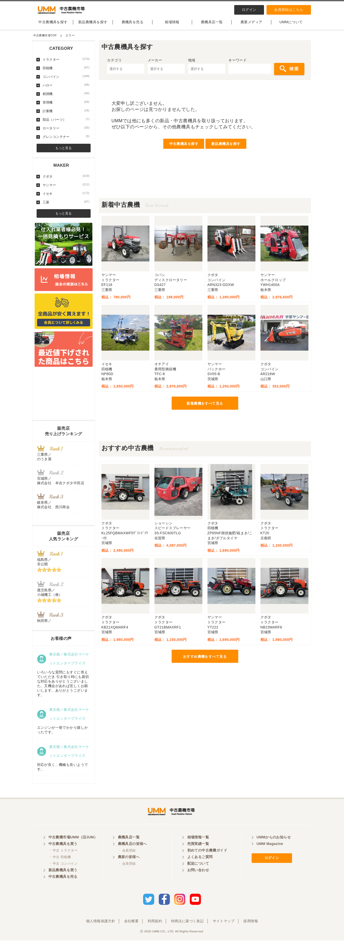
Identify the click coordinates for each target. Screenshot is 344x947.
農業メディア (251, 26)
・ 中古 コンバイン (62, 871)
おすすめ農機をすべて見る (205, 661)
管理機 (66, 106)
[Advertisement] (205, 190)
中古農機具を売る (62, 885)
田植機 (66, 72)
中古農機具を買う (62, 852)
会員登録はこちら (288, 10)
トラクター (66, 63)
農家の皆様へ (129, 865)
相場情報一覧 (198, 845)
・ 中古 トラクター (62, 858)
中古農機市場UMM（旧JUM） (73, 845)
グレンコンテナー (66, 141)
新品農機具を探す (92, 26)
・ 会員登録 (127, 858)
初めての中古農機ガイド (207, 858)
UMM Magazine (270, 852)
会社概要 (131, 928)
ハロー (66, 89)
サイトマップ (224, 928)
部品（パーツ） (66, 124)
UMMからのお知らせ (274, 845)
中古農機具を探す (52, 26)
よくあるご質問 (200, 865)
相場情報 (172, 26)
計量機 (66, 115)
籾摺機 (66, 98)
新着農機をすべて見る (205, 407)
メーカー (155, 64)
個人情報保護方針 (100, 928)
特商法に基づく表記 (187, 928)
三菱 (66, 206)
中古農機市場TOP (46, 39)
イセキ (66, 198)
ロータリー (66, 132)
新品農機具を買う (62, 878)
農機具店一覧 (212, 26)
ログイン (249, 10)
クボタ (66, 180)
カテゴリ (114, 64)
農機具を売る (133, 26)
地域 (191, 64)
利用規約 (155, 928)
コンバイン (66, 81)
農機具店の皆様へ (132, 852)
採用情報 (250, 928)
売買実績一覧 (198, 852)
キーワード (237, 64)
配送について (198, 871)
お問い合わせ (198, 878)
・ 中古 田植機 (59, 865)
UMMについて (291, 26)
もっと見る (63, 152)
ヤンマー (66, 189)
